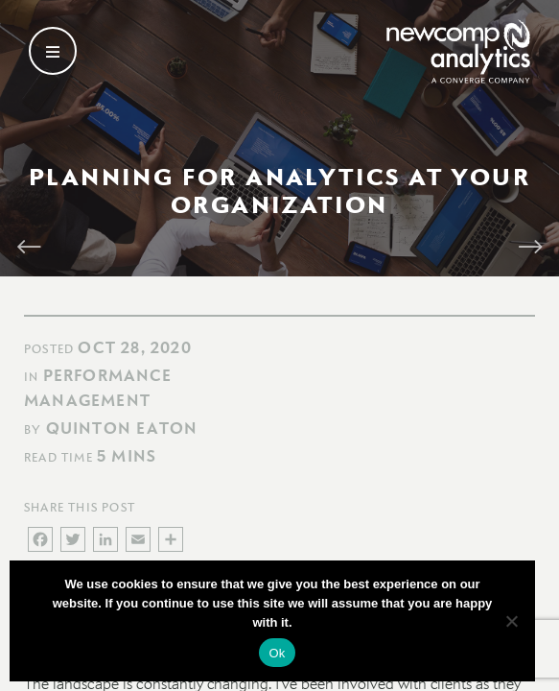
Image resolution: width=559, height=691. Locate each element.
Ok (276, 653)
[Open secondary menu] (53, 51)
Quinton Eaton (122, 428)
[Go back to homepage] (458, 51)
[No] (511, 621)
